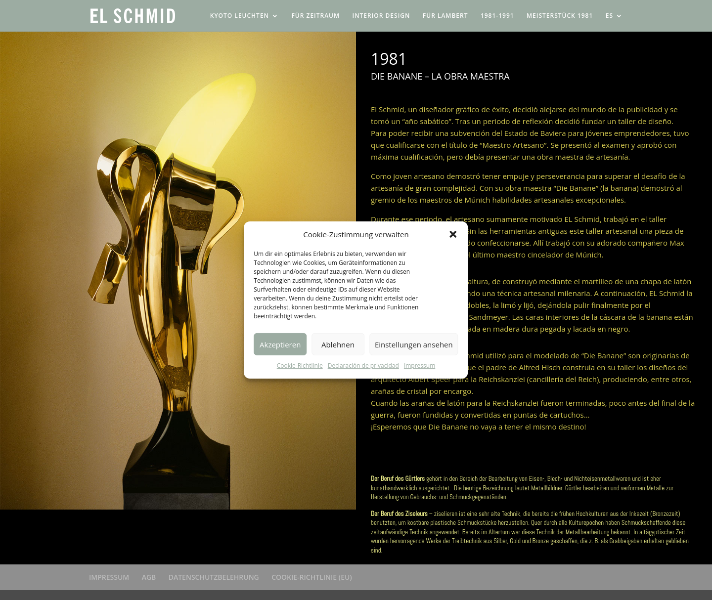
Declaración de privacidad (363, 365)
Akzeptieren (280, 344)
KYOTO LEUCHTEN (239, 16)
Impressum (419, 365)
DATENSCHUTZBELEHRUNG (214, 577)
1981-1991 (497, 16)
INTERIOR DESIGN (381, 16)
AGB (149, 577)
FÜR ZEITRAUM (315, 16)
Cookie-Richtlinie (300, 365)
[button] (453, 234)
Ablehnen (338, 344)
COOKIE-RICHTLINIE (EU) (311, 577)
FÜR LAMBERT (445, 16)
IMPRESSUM (109, 577)
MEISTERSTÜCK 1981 (560, 16)
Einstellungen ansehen (414, 344)
